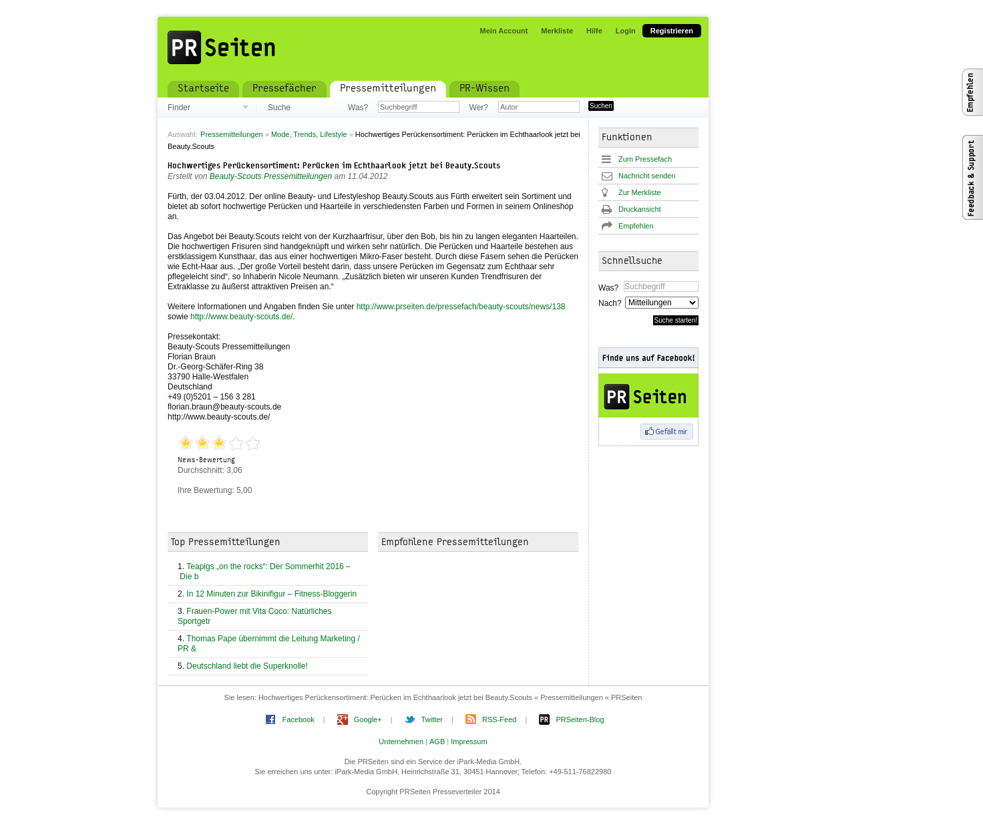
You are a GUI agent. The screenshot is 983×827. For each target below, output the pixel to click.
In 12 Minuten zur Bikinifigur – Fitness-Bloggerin (271, 594)
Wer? (478, 107)
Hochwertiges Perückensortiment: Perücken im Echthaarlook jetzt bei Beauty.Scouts (334, 166)
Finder (179, 107)
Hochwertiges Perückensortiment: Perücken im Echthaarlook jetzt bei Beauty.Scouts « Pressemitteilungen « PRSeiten (450, 697)
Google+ (368, 719)
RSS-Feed (499, 719)
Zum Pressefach (645, 159)
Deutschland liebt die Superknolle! (246, 666)
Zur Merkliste (639, 192)
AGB (437, 741)
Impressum (469, 741)
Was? (358, 107)
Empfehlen (636, 226)
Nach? (609, 303)
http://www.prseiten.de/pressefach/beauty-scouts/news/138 (461, 306)
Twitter (432, 719)
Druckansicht (639, 209)
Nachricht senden (647, 176)
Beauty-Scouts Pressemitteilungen (271, 176)
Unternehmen (401, 741)
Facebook (298, 719)
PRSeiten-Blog (580, 719)
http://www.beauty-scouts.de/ (241, 316)
